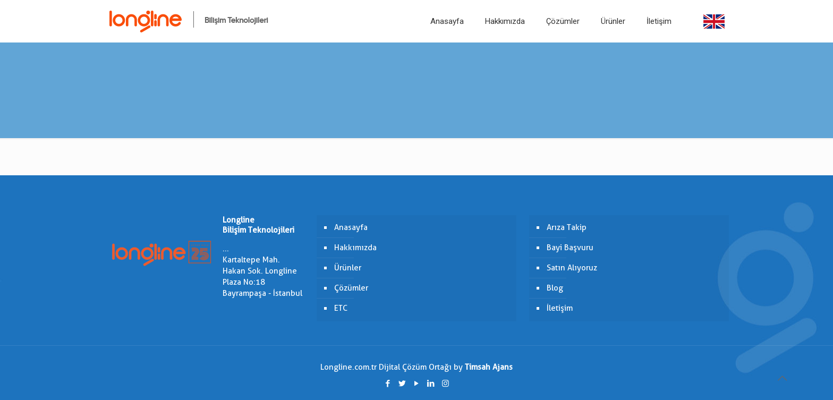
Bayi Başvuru (570, 247)
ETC (340, 308)
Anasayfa (351, 227)
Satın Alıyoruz (572, 268)
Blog (555, 288)
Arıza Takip (566, 227)
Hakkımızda (355, 247)
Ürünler (347, 268)
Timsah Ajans (489, 367)
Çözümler (351, 288)
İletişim (560, 308)
